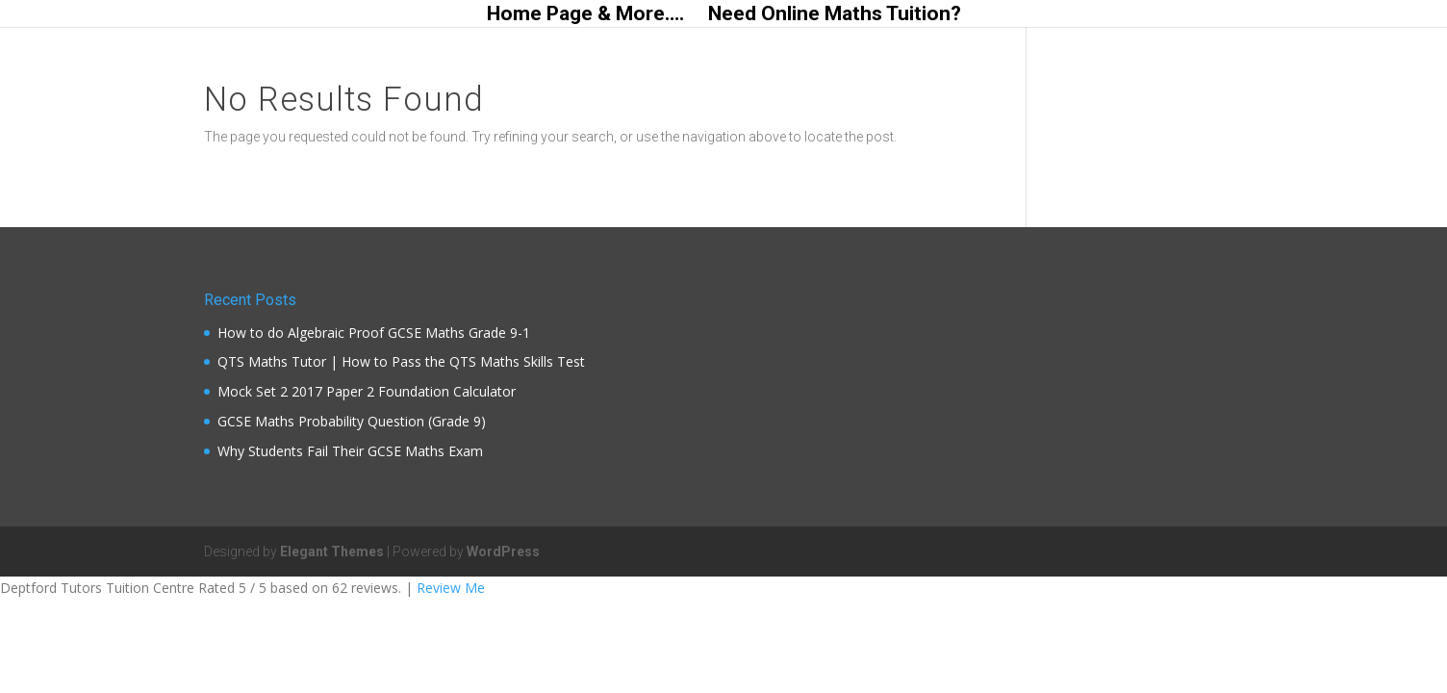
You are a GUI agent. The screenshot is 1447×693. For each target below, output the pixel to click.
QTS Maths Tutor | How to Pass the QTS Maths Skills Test (401, 361)
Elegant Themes (332, 551)
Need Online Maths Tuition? (834, 16)
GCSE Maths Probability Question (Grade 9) (351, 421)
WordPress (503, 551)
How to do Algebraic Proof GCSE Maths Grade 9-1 (373, 332)
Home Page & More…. (585, 16)
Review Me (451, 587)
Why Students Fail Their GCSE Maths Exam (350, 451)
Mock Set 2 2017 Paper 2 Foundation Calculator (366, 391)
